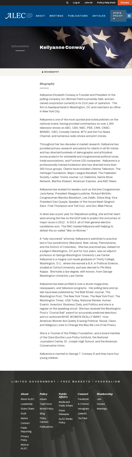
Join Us (88, 3)
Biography (50, 72)
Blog (42, 413)
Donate (125, 3)
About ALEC (27, 399)
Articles (99, 16)
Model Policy (46, 408)
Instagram (83, 408)
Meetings (56, 16)
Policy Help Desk (106, 3)
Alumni (24, 418)
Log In (76, 3)
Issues (43, 399)
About (40, 16)
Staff (23, 413)
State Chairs (27, 408)
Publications (78, 16)
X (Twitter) (83, 404)
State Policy (118, 15)
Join (99, 399)
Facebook (83, 399)
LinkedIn (82, 413)
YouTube (82, 418)
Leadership (27, 404)
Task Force (46, 404)
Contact (25, 423)
